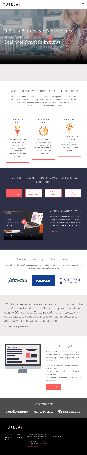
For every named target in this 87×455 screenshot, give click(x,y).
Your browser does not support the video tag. (23, 221)
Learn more (54, 231)
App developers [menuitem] (10, 440)
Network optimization (14, 193)
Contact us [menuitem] (8, 434)
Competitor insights (73, 193)
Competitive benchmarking (33, 193)
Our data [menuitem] (8, 437)
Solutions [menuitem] (19, 434)
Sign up (53, 387)
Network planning (53, 193)
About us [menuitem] (19, 437)
